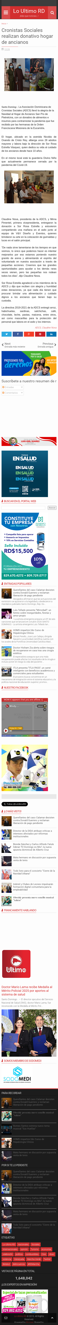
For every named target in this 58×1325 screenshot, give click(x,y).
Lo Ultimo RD (29, 11)
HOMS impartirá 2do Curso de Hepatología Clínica (28, 631)
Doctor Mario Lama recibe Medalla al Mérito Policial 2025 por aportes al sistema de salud (27, 990)
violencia (7, 1259)
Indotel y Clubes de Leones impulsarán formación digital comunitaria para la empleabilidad (33, 887)
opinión (24, 1249)
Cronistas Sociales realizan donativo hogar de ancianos (27, 36)
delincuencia (19, 1264)
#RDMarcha (33, 1264)
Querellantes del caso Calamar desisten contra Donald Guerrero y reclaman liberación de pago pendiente (33, 593)
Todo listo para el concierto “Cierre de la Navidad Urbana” (34, 872)
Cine (44, 1254)
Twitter (47, 1259)
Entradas (8, 387)
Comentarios (10, 392)
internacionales (10, 1249)
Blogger (30, 1322)
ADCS (38, 327)
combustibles (32, 1254)
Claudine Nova (49, 327)
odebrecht (8, 1254)
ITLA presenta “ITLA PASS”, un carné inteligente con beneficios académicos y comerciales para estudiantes (34, 670)
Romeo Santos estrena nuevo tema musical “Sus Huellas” (31, 1127)
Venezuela (19, 1259)
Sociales (35, 1244)
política (19, 1254)
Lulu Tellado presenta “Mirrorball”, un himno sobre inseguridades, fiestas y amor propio (32, 613)
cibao (51, 1254)
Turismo (35, 1249)
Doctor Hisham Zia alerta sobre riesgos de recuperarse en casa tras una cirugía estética (33, 650)
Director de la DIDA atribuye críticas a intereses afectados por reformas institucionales (32, 833)
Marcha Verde (34, 1259)
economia (46, 1249)
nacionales (23, 1244)
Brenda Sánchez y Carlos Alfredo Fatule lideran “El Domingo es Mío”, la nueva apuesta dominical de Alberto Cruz (33, 847)
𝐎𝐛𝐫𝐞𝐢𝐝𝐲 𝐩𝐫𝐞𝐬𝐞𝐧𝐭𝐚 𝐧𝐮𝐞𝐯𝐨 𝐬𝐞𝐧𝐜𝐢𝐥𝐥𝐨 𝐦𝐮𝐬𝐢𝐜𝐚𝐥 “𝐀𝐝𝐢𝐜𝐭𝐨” (33, 899)
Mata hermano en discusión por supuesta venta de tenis (34, 859)
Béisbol (6, 1264)
